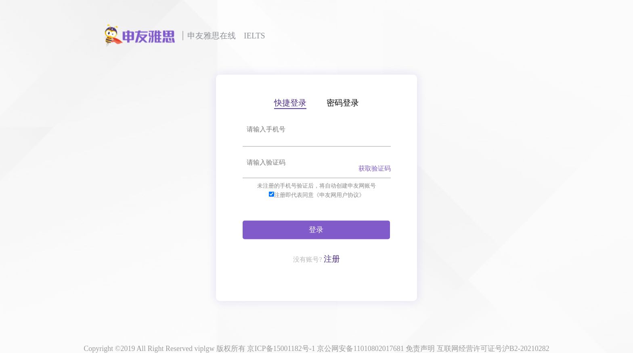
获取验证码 (374, 168)
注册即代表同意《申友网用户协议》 (319, 195)
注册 (332, 258)
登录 (316, 229)
